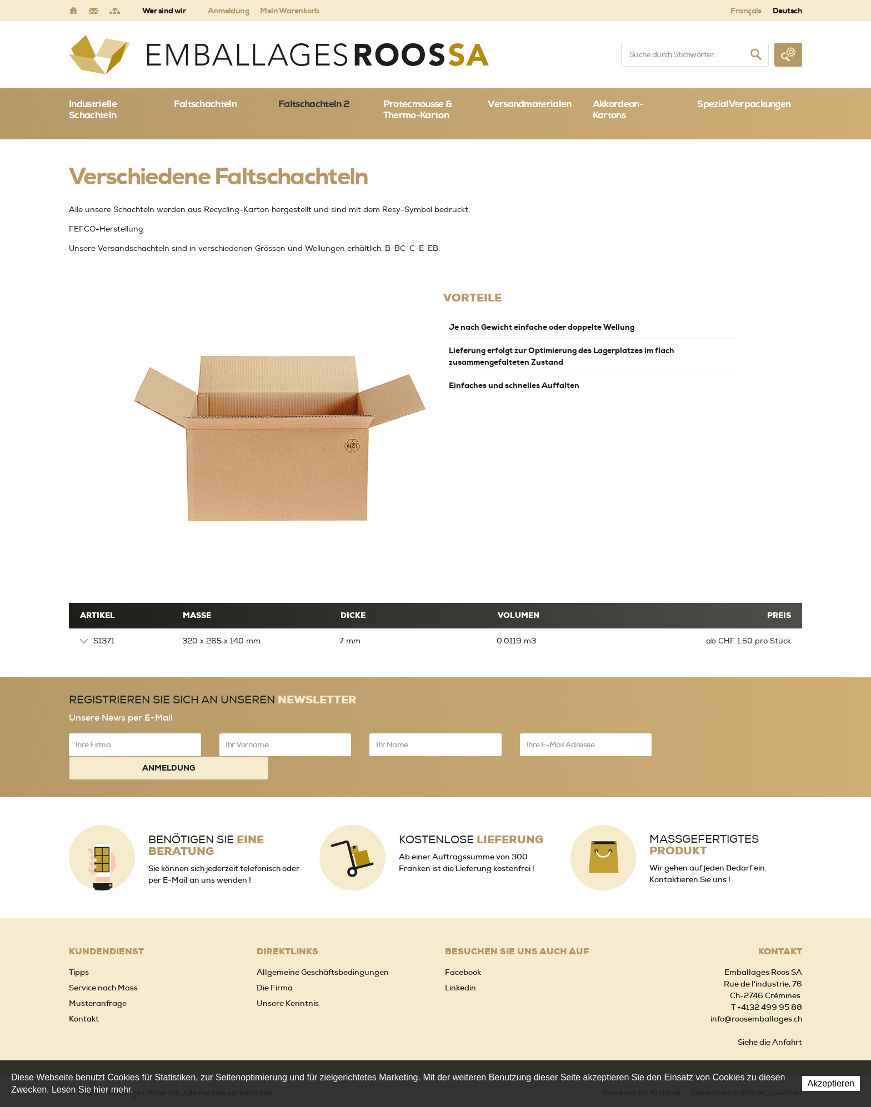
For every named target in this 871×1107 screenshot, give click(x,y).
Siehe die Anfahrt (770, 1017)
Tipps (79, 947)
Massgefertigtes (704, 819)
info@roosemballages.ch (756, 994)
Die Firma (275, 963)
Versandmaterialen (529, 104)
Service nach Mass (103, 963)
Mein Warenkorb (289, 11)
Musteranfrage (98, 978)
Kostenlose (471, 814)
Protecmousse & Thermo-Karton (417, 109)
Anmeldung (228, 11)
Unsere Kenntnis (288, 978)
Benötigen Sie (206, 820)
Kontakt (84, 994)
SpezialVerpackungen (743, 104)
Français (746, 11)
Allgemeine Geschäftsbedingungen (323, 947)
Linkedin (460, 963)
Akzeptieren (831, 1083)
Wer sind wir (164, 11)
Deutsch (787, 11)
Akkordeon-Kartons (618, 109)
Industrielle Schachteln (93, 109)
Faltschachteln (205, 104)
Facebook (463, 947)
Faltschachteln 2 (313, 104)
